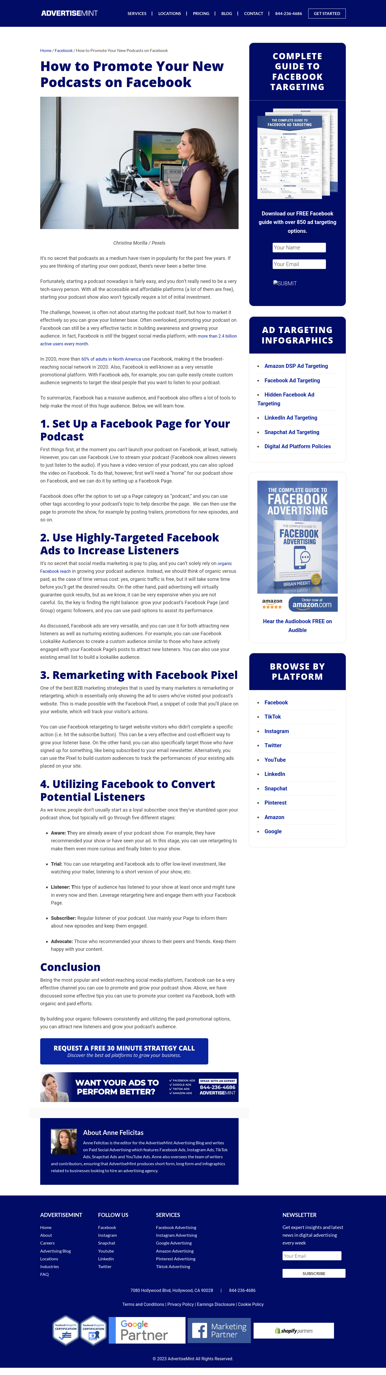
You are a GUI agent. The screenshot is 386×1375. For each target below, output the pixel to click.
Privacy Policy (180, 1301)
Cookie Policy (251, 1301)
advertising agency (140, 1170)
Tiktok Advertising (175, 1266)
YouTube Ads (138, 1156)
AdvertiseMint (69, 13)
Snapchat (276, 788)
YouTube (275, 760)
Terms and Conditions (143, 1301)
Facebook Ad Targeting (293, 380)
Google (273, 831)
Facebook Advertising (178, 1227)
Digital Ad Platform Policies (298, 446)
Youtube (107, 1251)
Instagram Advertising (179, 1235)
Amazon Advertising (177, 1251)
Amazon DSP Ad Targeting (296, 366)
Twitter (273, 745)
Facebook (276, 702)
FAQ (45, 1274)
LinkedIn (275, 774)
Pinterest (276, 802)
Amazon (274, 817)
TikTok (273, 716)
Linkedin (107, 1258)
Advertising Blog (188, 1142)
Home (46, 1227)
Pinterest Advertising (178, 1258)
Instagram (277, 731)
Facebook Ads (172, 1149)
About (46, 1235)
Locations (50, 1258)
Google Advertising (176, 1243)
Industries (51, 1266)
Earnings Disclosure (216, 1301)
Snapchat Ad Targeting (292, 432)
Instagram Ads (200, 1149)
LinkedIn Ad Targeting (291, 417)
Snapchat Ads (104, 1156)
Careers (48, 1243)
